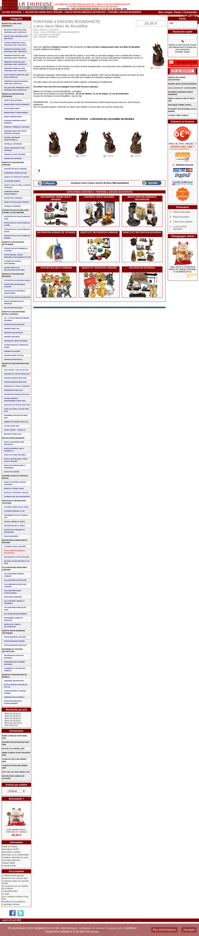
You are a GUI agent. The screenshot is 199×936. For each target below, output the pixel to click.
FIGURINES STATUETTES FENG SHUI (16, 416)
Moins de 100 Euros (13, 723)
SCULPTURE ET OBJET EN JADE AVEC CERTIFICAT (16, 76)
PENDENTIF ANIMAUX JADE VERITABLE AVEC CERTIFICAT (15, 70)
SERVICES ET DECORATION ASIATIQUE (14, 502)
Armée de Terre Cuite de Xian (15, 878)
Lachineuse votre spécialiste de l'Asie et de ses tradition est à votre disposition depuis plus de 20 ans (92, 5)
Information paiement (11, 860)
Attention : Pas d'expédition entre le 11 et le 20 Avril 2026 (92, 9)
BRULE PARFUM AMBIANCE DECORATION (85, 12)
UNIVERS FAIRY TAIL (12, 328)
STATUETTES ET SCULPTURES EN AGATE (17, 230)
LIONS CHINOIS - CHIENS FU (14, 430)
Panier (178, 12)
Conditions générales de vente (15, 857)
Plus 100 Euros (11, 725)
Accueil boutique (11, 12)
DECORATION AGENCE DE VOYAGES (56, 232)
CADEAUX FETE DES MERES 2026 (14, 760)
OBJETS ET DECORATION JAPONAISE (13, 95)
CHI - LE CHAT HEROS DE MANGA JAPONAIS (17, 319)
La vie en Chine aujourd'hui (180, 228)
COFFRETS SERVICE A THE (14, 511)
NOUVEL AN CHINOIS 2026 (13, 749)
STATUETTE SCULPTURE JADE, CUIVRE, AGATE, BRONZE (15, 211)
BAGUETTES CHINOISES (13, 198)
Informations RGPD (10, 849)
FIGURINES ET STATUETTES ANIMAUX (14, 669)
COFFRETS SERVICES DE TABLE (16, 507)
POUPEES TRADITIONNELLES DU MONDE (182, 110)
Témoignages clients (182, 236)
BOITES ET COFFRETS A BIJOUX (16, 492)
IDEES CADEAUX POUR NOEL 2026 (14, 737)
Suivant (39, 170)
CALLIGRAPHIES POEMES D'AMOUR (14, 575)
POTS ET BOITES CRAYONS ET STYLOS (15, 686)
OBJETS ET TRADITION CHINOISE (99, 268)
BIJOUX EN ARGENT (11, 472)
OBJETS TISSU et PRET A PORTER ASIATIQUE (17, 186)
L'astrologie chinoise (11, 904)
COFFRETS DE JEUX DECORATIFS (17, 497)
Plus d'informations (164, 929)
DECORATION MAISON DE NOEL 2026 (16, 743)
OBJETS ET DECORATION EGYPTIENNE (13, 243)
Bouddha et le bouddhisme (13, 902)
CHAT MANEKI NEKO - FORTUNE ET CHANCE (16, 831)
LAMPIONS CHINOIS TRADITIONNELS (11, 193)
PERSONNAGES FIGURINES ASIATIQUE (14, 663)
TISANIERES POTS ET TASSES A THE (16, 516)
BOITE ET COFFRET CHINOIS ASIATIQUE (15, 483)
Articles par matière (16, 784)
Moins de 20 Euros (13, 716)
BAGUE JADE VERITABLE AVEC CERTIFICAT (16, 37)
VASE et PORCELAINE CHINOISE (16, 202)
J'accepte (189, 929)
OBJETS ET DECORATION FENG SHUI (15, 365)
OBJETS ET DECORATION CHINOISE (99, 232)
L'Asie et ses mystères (183, 222)
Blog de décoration (181, 217)
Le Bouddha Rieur (10, 891)
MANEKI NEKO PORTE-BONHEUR (16, 104)
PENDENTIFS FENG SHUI (13, 390)
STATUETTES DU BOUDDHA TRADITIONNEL (14, 292)
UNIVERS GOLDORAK (12, 351)
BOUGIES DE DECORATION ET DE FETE (17, 562)
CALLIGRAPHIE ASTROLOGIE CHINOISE (15, 585)
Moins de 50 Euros (13, 721)
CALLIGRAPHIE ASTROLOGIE (15, 580)
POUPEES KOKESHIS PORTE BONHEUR (15, 122)
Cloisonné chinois (12, 181)
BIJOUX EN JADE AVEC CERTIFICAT (12, 25)
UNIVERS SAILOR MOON (13, 333)
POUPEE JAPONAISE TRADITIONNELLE (12, 139)
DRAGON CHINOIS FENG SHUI (15, 378)
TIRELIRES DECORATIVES (14, 681)
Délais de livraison (10, 847)
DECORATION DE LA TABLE (14, 526)
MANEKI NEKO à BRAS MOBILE (16, 112)
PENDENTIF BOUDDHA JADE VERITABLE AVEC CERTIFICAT (15, 50)
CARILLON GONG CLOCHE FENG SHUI (16, 410)
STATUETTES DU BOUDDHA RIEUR (17, 280)
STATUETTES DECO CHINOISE (56, 268)
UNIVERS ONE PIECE (12, 337)
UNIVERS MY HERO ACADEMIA (15, 341)
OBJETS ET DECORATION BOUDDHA (142, 232)
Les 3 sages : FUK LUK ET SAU (16, 370)
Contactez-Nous (9, 866)
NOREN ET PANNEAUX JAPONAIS (17, 127)
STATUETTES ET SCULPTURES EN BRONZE (17, 237)
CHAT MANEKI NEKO (12, 108)
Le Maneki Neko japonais (13, 876)
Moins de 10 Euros (13, 714)
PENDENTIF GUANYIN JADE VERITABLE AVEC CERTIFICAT (15, 63)
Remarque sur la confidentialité (15, 855)
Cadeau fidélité (8, 863)
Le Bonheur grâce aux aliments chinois (15, 882)
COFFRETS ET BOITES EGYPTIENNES (12, 262)
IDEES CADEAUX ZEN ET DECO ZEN (181, 99)
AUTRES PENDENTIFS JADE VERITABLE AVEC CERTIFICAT (15, 44)
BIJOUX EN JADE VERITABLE (15, 455)
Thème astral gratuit (181, 212)
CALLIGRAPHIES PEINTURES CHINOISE (14, 568)
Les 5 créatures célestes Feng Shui (15, 898)
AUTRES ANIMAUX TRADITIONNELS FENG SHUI (15, 400)
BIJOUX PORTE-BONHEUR (13, 438)
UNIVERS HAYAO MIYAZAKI (14, 324)
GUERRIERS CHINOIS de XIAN (15, 173)
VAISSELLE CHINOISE (12, 206)
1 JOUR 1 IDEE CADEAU (178, 115)
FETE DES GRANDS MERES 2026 (16, 772)
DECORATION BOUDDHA (142, 268)
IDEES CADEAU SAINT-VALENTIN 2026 (16, 754)
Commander (190, 12)
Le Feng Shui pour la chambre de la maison (15, 887)
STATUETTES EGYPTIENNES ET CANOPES (16, 250)
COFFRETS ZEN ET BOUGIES (99, 197)
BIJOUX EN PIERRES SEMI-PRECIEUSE (14, 443)
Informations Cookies (11, 852)
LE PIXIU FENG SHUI (11, 426)
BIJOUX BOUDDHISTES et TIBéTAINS (14, 302)
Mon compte (165, 12)
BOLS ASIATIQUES (11, 536)
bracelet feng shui (12, 434)
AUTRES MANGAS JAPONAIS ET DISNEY (16, 346)
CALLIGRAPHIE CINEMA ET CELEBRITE (14, 602)
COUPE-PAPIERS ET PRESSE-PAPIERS (15, 692)
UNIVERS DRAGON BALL (13, 359)
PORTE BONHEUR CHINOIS (14, 641)
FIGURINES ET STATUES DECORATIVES (12, 650)
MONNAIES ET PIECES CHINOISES (17, 386)
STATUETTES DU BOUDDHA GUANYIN (14, 286)
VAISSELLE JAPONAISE (13, 144)
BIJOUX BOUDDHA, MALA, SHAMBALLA (14, 450)
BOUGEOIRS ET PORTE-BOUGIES (17, 557)
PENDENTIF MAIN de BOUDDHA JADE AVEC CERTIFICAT (16, 82)
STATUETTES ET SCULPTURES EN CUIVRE (17, 224)
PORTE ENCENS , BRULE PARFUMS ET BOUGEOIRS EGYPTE (17, 256)
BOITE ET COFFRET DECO (14, 488)
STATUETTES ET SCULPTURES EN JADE (17, 218)
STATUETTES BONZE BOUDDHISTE (17, 297)
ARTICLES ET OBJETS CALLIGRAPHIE (12, 625)
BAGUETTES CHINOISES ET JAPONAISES (14, 531)
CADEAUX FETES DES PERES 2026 (14, 767)
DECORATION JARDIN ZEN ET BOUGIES (44, 12)
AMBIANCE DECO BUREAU (14, 697)
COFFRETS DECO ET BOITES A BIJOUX (15, 477)
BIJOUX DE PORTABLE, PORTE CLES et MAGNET (16, 460)
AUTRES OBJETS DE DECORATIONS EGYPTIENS (14, 269)
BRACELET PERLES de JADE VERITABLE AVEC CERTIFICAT (15, 31)
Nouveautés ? (16, 798)
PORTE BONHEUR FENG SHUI (15, 645)
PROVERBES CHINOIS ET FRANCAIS (13, 619)
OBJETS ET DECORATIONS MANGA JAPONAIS (13, 313)
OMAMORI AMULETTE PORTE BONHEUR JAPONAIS (15, 132)
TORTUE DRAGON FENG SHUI (15, 382)
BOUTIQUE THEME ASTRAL (180, 105)
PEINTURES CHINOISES (13, 597)
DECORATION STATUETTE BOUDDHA (14, 657)
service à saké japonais (15, 154)
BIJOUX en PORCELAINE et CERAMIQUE (14, 466)
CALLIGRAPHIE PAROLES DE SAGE (15, 609)
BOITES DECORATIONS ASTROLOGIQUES (13, 702)
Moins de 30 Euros (13, 718)
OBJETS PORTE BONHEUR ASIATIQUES (13, 632)
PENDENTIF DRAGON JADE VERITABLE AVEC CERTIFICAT (15, 57)
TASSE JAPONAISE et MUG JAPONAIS (14, 149)
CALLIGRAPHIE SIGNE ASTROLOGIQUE (12, 592)
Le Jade (5, 894)
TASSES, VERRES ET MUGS (14, 521)
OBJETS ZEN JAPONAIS (13, 100)
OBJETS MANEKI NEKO (13, 117)
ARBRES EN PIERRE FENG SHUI (16, 422)
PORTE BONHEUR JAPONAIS (15, 637)
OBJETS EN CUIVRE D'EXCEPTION (176, 78)
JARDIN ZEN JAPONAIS (13, 158)
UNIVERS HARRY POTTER (14, 355)
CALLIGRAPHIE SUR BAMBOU (15, 614)
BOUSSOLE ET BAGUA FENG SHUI (17, 405)
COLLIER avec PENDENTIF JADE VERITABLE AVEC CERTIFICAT (16, 89)
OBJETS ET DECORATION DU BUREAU (14, 676)
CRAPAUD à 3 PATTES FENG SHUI (17, 374)
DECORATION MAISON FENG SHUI (17, 394)
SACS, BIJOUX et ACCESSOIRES (182, 88)
